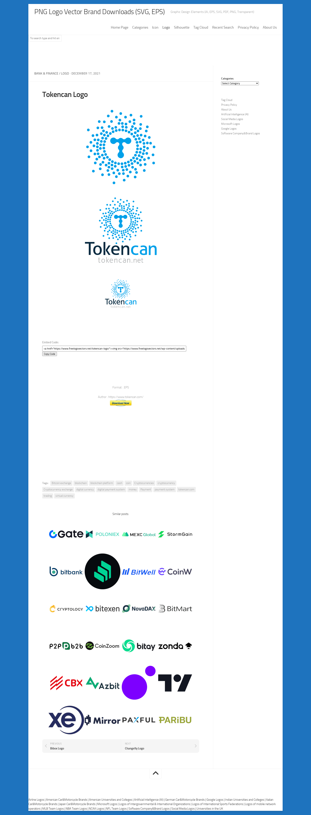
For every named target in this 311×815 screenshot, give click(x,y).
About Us (270, 28)
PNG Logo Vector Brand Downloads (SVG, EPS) (101, 12)
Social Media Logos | (184, 808)
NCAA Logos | (97, 808)
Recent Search (223, 28)
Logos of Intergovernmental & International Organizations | (155, 804)
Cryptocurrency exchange (58, 489)
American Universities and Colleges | (111, 799)
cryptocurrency (166, 483)
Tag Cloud (200, 28)
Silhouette (181, 28)
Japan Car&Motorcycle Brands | (78, 804)
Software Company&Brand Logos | (150, 808)
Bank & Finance (46, 73)
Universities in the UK (210, 808)
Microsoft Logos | (108, 804)
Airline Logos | (37, 799)
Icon (155, 28)
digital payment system (111, 489)
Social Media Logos (232, 119)
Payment (145, 489)
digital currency (85, 489)
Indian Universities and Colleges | (245, 799)
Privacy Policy (248, 28)
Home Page (119, 28)
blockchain (81, 483)
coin (128, 483)
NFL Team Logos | (117, 808)
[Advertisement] (155, 55)
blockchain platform (101, 483)
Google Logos (229, 129)
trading (48, 496)
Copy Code (49, 354)
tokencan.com (186, 489)
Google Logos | (215, 799)
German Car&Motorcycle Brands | (185, 799)
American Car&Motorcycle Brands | (67, 799)
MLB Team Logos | (54, 808)
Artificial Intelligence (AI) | (149, 799)
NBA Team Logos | (77, 808)
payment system (165, 489)
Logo (166, 28)
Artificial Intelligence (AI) (235, 114)
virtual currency (64, 496)
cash (119, 483)
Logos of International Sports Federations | (218, 804)
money (133, 489)
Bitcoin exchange (61, 483)
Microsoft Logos (230, 124)
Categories (140, 28)
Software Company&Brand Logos (240, 133)
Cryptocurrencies (144, 483)
